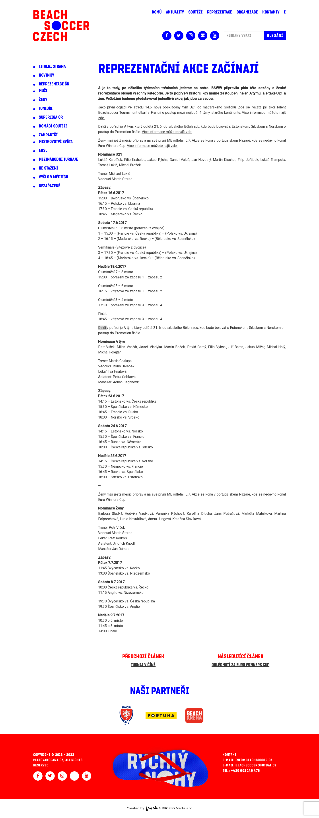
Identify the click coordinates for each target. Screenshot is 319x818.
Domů (156, 12)
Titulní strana (52, 66)
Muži (43, 91)
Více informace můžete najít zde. (167, 132)
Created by (142, 808)
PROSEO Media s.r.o (177, 808)
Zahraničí (48, 135)
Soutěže (195, 12)
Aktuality (175, 12)
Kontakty (270, 12)
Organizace (247, 12)
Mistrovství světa (56, 141)
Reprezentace (219, 12)
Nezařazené (49, 186)
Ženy (43, 99)
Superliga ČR (51, 117)
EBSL (43, 150)
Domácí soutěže (53, 126)
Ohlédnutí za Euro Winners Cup (240, 665)
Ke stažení (48, 168)
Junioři (46, 108)
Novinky (46, 75)
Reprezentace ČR (54, 84)
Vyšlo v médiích (53, 177)
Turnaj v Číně (143, 665)
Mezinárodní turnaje (58, 159)
